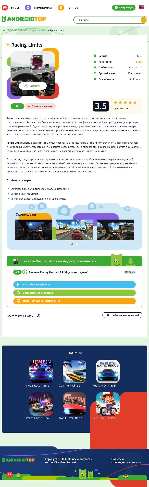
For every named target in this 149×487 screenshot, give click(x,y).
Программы (43, 7)
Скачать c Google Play (37, 284)
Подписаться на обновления (41, 301)
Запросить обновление (38, 292)
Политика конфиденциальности (126, 460)
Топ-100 (72, 7)
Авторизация (126, 7)
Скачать (35, 85)
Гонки (138, 61)
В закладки (17, 106)
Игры (15, 7)
